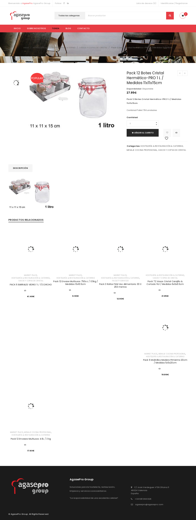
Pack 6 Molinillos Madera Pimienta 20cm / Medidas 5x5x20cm (165, 361)
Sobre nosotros (36, 28)
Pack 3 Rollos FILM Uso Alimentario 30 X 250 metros (120, 285)
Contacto (83, 28)
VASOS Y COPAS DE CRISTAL (93, 47)
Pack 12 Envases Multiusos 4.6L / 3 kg (31, 438)
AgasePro (27, 3)
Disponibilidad (134, 88)
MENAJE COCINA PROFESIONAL (142, 150)
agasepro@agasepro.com (149, 504)
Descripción (20, 168)
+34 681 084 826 (143, 498)
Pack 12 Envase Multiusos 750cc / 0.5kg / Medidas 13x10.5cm (75, 283)
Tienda (55, 28)
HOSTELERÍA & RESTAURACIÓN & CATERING (54, 47)
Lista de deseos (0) (146, 3)
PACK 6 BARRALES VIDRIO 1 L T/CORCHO (31, 284)
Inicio (17, 28)
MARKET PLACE (30, 275)
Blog (68, 28)
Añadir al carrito (145, 132)
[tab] (20, 168)
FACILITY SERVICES (120, 281)
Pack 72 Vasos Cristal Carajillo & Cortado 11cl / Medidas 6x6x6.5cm (165, 283)
